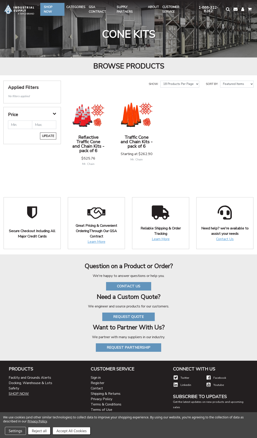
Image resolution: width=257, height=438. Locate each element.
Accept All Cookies (71, 430)
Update (48, 136)
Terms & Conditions (106, 404)
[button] (228, 9)
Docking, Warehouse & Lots (30, 383)
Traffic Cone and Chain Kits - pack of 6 (136, 141)
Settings (15, 430)
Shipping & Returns (105, 393)
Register (97, 383)
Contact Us (225, 239)
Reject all (39, 430)
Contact (97, 388)
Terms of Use (101, 409)
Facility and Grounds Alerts (30, 377)
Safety (14, 388)
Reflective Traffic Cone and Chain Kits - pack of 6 (88, 144)
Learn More (96, 241)
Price (13, 115)
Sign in (96, 377)
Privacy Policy (101, 399)
